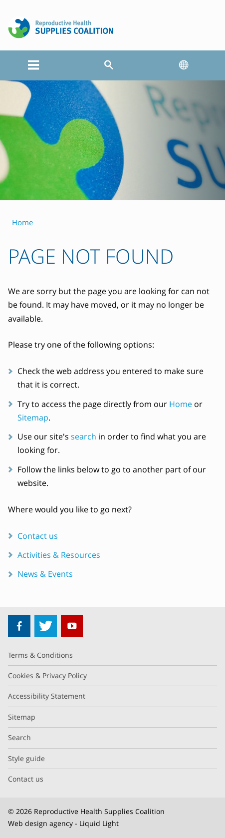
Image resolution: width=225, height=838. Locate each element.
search (83, 436)
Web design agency (40, 823)
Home (180, 404)
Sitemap (32, 417)
